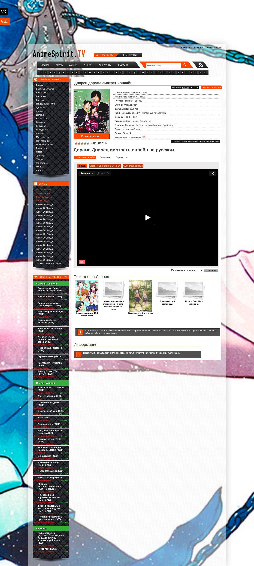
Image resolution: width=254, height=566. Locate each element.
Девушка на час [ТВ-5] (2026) (49, 440)
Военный (40, 100)
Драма (39, 111)
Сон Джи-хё (168, 125)
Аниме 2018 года (44, 230)
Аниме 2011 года (44, 256)
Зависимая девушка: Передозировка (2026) (49, 304)
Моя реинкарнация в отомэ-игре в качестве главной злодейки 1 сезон (113, 304)
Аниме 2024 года (44, 208)
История (40, 115)
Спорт (39, 152)
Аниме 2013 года (44, 249)
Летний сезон (42, 201)
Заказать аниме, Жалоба (48, 263)
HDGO (82, 165)
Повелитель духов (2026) (51, 471)
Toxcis (185, 87)
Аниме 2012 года (44, 252)
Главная (45, 65)
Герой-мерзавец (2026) (49, 356)
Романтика (41, 148)
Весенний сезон (44, 197)
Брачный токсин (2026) (50, 296)
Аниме (59, 65)
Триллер (40, 155)
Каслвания (43, 417)
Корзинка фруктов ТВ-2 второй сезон (86, 313)
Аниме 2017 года (44, 234)
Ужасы (39, 159)
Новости (123, 65)
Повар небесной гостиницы (167, 301)
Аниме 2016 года (44, 238)
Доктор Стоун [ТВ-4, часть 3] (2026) (48, 372)
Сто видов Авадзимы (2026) (49, 403)
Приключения (43, 141)
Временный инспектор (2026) (50, 329)
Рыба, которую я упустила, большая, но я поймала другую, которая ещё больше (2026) (51, 538)
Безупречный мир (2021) (51, 411)
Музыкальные (43, 137)
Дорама (73, 65)
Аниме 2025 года (44, 204)
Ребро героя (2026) (48, 549)
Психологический (44, 144)
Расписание (104, 65)
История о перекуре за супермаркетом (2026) (50, 518)
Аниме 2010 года (44, 260)
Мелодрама (42, 130)
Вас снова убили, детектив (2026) (47, 321)
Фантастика (42, 163)
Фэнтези (40, 167)
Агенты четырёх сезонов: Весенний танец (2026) (48, 339)
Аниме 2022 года (44, 215)
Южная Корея (130, 105)
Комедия (40, 122)
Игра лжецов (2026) (48, 456)
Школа (39, 170)
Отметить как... (91, 136)
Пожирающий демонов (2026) (50, 349)
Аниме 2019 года (44, 226)
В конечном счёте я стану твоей (140, 313)
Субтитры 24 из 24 (133, 166)
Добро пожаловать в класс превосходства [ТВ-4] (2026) (49, 508)
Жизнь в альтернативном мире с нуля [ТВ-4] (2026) (50, 486)
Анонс (87, 65)
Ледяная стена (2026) (49, 424)
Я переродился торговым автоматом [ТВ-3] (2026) (49, 497)
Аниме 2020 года (44, 223)
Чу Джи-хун (141, 125)
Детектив (40, 107)
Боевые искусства (45, 89)
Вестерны (41, 96)
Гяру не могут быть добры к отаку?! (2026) (50, 289)
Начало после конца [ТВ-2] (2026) (48, 463)
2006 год (134, 109)
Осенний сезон (43, 189)
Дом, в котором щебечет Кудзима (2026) (51, 431)
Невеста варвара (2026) (50, 477)
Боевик (39, 85)
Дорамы (126, 113)
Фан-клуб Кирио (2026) (50, 396)
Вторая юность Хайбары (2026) (51, 388)
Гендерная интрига (45, 104)
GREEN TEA (131, 117)
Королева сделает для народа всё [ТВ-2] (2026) (50, 448)
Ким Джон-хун (154, 125)
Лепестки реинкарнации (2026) (50, 312)
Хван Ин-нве (132, 121)
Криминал (41, 126)
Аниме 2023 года (44, 212)
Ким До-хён (145, 121)
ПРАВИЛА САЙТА (214, 47)
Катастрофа (42, 118)
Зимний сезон (43, 193)
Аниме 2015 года (44, 241)
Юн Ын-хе (129, 125)
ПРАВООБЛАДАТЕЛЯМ (191, 47)
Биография (41, 92)
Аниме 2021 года (44, 219)
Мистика (40, 133)
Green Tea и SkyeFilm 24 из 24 (104, 166)
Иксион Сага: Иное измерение (194, 301)
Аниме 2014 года (44, 245)
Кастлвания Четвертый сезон (50, 364)
